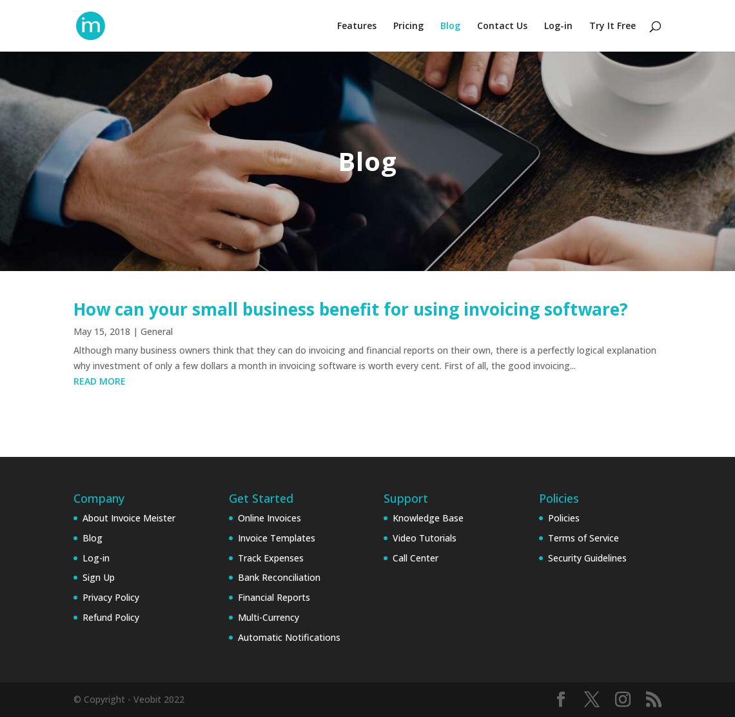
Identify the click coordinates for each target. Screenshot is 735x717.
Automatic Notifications (289, 637)
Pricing (408, 26)
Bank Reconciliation (279, 577)
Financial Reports (274, 597)
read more (100, 381)
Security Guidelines (587, 558)
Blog (450, 26)
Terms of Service (583, 538)
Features (357, 26)
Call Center (415, 558)
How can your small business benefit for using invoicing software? (351, 309)
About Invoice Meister (129, 518)
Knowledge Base (428, 518)
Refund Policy (111, 617)
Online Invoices (269, 518)
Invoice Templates (276, 538)
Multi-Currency (268, 617)
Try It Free (612, 26)
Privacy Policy (111, 597)
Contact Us (502, 26)
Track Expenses (271, 558)
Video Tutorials (424, 538)
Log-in (558, 26)
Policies (564, 518)
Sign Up (99, 577)
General (157, 331)
